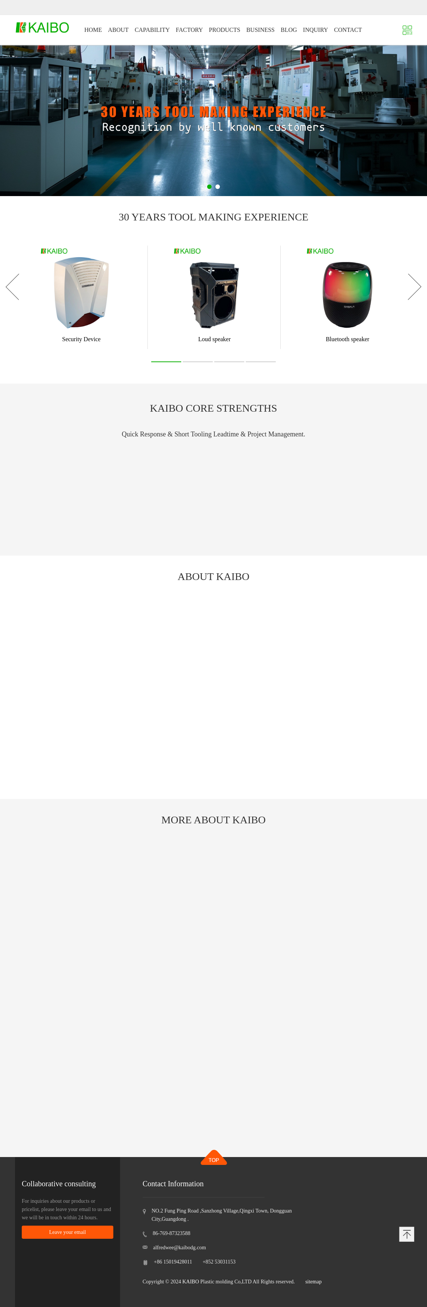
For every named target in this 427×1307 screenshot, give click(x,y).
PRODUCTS (225, 30)
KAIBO (190, 1282)
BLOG (289, 30)
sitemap (313, 1282)
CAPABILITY (152, 30)
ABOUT (118, 30)
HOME (93, 30)
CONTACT (348, 30)
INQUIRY (315, 30)
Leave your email (67, 1232)
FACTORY (189, 30)
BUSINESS (260, 30)
